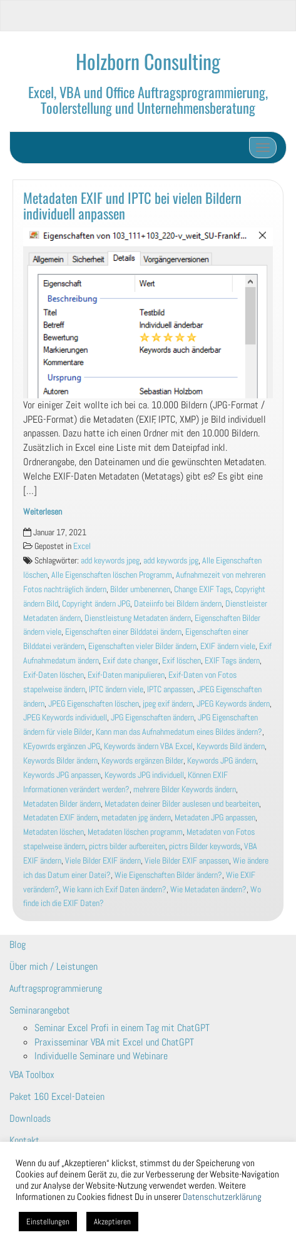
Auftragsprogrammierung (55, 988)
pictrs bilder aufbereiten (127, 846)
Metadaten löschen (53, 832)
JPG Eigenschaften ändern (152, 717)
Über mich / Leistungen (53, 966)
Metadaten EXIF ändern (60, 817)
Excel (82, 546)
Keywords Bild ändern (230, 746)
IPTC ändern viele (116, 689)
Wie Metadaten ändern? (208, 889)
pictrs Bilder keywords (204, 846)
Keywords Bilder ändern (60, 760)
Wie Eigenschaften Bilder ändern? (168, 875)
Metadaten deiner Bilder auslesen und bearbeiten (182, 804)
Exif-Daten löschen (53, 675)
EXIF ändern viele (227, 646)
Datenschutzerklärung (222, 1196)
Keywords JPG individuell (144, 775)
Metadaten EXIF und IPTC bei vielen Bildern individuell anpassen (132, 205)
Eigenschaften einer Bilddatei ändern (123, 632)
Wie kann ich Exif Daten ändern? (114, 889)
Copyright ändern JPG (96, 603)
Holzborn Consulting (148, 61)
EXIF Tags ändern (232, 660)
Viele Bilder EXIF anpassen (187, 860)
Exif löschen (181, 660)
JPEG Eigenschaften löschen (93, 703)
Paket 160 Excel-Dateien (57, 1096)
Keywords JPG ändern (221, 760)
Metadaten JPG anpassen (215, 817)
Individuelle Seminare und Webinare (101, 1055)
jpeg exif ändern (168, 703)
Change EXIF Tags (202, 589)
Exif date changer (130, 660)
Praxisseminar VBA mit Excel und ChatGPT (114, 1042)
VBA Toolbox (31, 1074)
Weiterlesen (42, 512)
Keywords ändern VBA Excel (148, 746)
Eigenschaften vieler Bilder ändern (142, 646)
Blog (17, 944)
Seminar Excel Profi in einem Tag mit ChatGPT (122, 1027)
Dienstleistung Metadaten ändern (137, 618)
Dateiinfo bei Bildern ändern (178, 603)
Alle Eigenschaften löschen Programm (111, 575)
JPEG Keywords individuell (65, 717)
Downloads (30, 1118)
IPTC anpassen (170, 689)
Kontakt (24, 1140)
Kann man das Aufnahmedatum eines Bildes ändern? (179, 732)
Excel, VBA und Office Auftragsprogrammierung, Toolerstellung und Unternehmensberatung (148, 99)
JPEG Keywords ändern (233, 703)
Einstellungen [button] (47, 1221)
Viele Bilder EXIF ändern (103, 860)
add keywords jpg (170, 560)
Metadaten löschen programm (135, 832)
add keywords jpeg (110, 560)
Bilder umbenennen (140, 589)
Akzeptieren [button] (112, 1221)
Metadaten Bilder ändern (62, 804)
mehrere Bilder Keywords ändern (184, 789)
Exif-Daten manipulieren (126, 675)
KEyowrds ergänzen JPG (61, 746)
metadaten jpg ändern (136, 817)
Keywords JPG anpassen (62, 775)
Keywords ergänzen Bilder (142, 760)
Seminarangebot (39, 1010)
